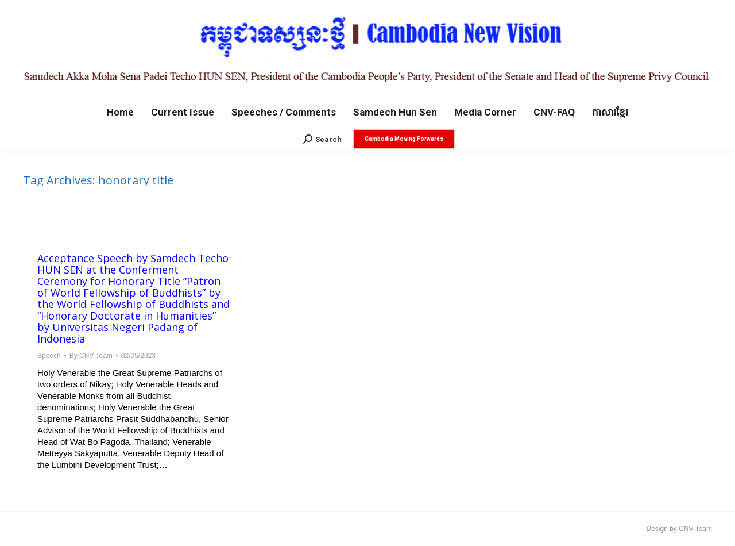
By (91, 356)
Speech (49, 356)
